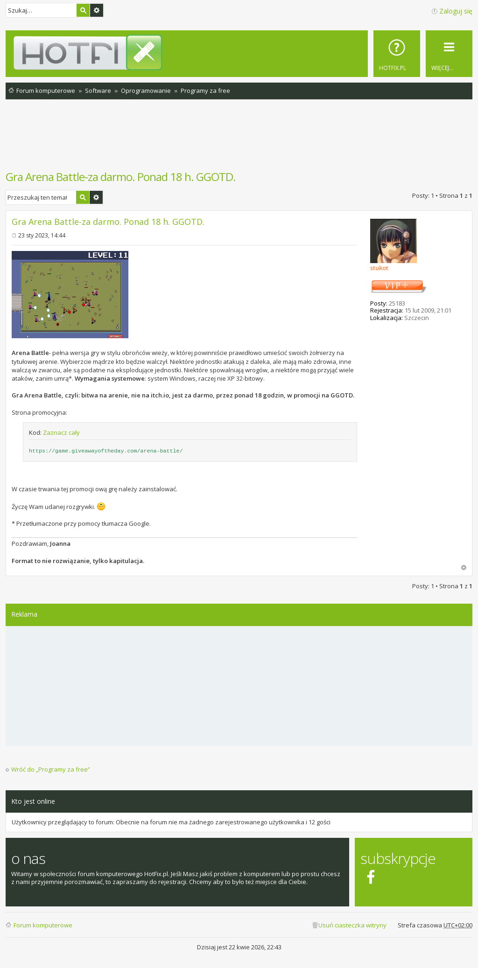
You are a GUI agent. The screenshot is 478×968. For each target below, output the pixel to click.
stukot (379, 268)
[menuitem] (396, 53)
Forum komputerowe (43, 925)
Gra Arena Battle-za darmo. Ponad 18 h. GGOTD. (121, 176)
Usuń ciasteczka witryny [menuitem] (352, 925)
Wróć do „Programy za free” (50, 769)
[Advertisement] (239, 139)
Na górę (463, 567)
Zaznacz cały (61, 432)
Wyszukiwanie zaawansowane (96, 10)
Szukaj (83, 10)
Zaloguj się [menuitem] (455, 11)
